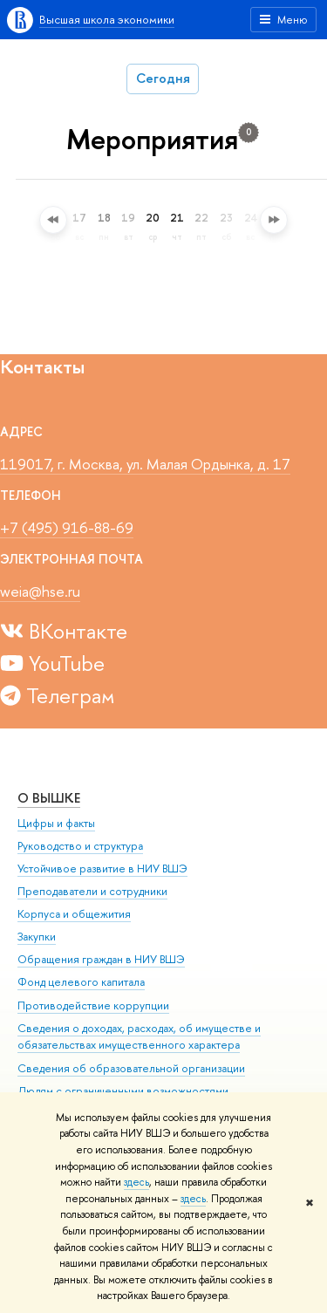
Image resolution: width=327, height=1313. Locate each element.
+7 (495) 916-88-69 (66, 527)
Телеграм (57, 695)
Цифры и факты (56, 823)
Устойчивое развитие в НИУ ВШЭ (102, 868)
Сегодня (163, 78)
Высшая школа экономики (106, 19)
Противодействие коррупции (93, 1005)
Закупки (36, 936)
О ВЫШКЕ (48, 798)
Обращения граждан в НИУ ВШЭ (101, 959)
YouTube (52, 663)
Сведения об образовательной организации (131, 1068)
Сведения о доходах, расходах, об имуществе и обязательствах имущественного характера (139, 1037)
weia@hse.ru (40, 591)
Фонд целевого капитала (81, 981)
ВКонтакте (63, 631)
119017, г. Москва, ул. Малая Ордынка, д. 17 (145, 464)
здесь (136, 1182)
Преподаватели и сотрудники (92, 891)
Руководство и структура (80, 845)
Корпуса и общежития (74, 913)
